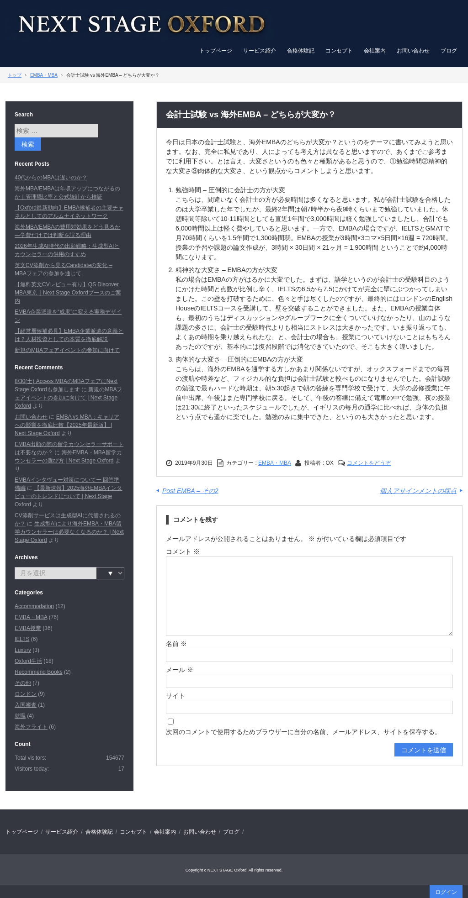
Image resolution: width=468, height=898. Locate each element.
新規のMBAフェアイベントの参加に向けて (67, 350)
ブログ (449, 50)
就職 (20, 716)
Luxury (23, 650)
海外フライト (31, 727)
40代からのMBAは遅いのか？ (51, 177)
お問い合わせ (413, 50)
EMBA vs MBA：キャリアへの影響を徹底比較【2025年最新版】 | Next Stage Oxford (67, 425)
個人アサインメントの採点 (418, 490)
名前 (176, 643)
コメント (183, 551)
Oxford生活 (28, 661)
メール (179, 669)
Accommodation (34, 606)
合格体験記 (300, 50)
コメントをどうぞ (369, 463)
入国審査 (26, 705)
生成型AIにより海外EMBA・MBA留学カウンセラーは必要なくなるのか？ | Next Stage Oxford (69, 531)
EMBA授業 (28, 628)
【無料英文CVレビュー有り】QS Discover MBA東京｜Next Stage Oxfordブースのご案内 (68, 292)
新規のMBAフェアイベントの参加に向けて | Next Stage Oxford (68, 397)
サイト (175, 695)
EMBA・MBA (274, 463)
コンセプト (339, 50)
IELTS (22, 639)
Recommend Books (39, 672)
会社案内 (375, 50)
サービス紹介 (259, 50)
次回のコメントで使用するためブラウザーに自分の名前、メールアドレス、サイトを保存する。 (303, 731)
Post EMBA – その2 (190, 490)
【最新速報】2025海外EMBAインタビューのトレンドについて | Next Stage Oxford (68, 496)
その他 (23, 683)
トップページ (215, 50)
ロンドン (26, 694)
